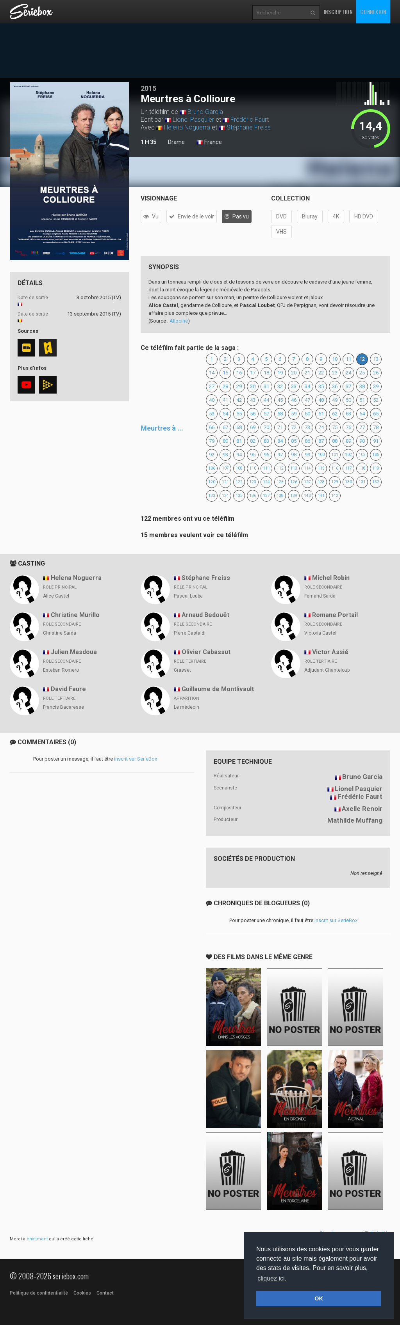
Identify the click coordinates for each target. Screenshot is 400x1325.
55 (239, 414)
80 (225, 441)
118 (362, 468)
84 (280, 441)
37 (348, 386)
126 (293, 482)
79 (211, 441)
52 (376, 400)
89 (348, 441)
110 (252, 468)
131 (362, 482)
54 (225, 414)
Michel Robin (331, 578)
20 (293, 373)
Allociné (179, 321)
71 (280, 427)
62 (335, 414)
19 (280, 373)
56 (252, 414)
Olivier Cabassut (206, 652)
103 (362, 454)
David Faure (68, 689)
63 (348, 414)
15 (225, 373)
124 (266, 482)
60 (307, 414)
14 (211, 373)
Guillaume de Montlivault (218, 689)
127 (307, 482)
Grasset (182, 670)
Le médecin (186, 707)
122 (239, 482)
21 (307, 373)
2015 (148, 88)
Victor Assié (330, 652)
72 (293, 427)
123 (252, 482)
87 (321, 441)
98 (293, 455)
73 (307, 427)
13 (376, 359)
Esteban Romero (61, 670)
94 (239, 455)
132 (375, 482)
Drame (176, 141)
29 (239, 386)
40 (211, 400)
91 (376, 441)
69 (252, 427)
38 (362, 386)
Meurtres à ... (162, 428)
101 (334, 454)
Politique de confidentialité (39, 1293)
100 (321, 454)
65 (376, 414)
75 (335, 427)
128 (321, 482)
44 (266, 400)
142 (334, 495)
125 (280, 482)
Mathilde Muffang (354, 820)
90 (362, 441)
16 (239, 373)
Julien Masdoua (74, 652)
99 (307, 455)
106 (211, 468)
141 (321, 495)
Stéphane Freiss (249, 127)
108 (239, 468)
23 (335, 373)
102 (348, 454)
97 (280, 455)
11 (348, 359)
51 (362, 400)
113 (293, 468)
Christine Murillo (75, 615)
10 (335, 359)
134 (225, 495)
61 (321, 414)
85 (293, 441)
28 (225, 386)
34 (307, 386)
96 (266, 455)
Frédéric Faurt (249, 119)
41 (225, 400)
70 (266, 427)
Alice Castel (56, 596)
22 (321, 373)
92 (211, 455)
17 (252, 373)
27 (211, 386)
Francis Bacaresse (63, 707)
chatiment (37, 1239)
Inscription (338, 11)
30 (252, 386)
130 (348, 482)
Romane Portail (335, 615)
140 (307, 495)
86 (307, 441)
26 (376, 373)
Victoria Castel (320, 633)
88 (335, 441)
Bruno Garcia (205, 111)
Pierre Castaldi (189, 633)
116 (334, 468)
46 (293, 400)
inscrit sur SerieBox (135, 759)
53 (211, 414)
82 (252, 441)
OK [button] (318, 1298)
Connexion (373, 11)
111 (266, 468)
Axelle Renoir (362, 808)
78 (376, 427)
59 (293, 414)
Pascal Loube (188, 596)
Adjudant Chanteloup (327, 670)
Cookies (82, 1293)
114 (307, 468)
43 (252, 400)
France (209, 142)
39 (376, 386)
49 (335, 400)
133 (211, 495)
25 (362, 373)
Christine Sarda (59, 633)
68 (239, 427)
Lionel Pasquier (193, 119)
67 (225, 427)
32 (280, 386)
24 (348, 373)
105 (375, 454)
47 (307, 400)
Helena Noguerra (187, 127)
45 (280, 400)
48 (321, 400)
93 (225, 455)
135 (239, 495)
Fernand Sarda (320, 596)
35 (321, 386)
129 (334, 482)
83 (266, 441)
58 (280, 414)
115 (321, 468)
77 (362, 427)
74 (321, 427)
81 (239, 441)
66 (211, 427)
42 (239, 400)
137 (266, 495)
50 (348, 400)
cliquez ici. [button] (271, 1278)
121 (225, 482)
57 (266, 414)
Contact (105, 1293)
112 (280, 468)
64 (362, 414)
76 (348, 427)
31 (266, 386)
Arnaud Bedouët (205, 615)
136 (252, 495)
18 (266, 373)
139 (293, 495)
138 (280, 495)
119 (375, 468)
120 (211, 482)
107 (225, 468)
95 (252, 455)
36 (335, 386)
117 (348, 468)
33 (293, 386)
